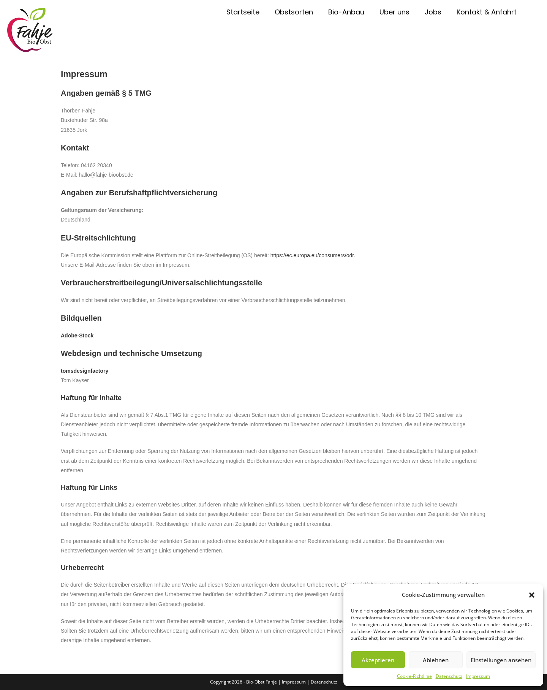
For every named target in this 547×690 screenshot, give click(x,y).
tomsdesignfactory (84, 371)
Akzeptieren (378, 660)
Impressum (478, 676)
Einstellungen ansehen (501, 660)
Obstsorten (294, 12)
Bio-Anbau (346, 12)
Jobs (433, 12)
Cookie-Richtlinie (414, 676)
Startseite (242, 12)
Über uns (394, 12)
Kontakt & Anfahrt (487, 12)
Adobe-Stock (77, 335)
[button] (532, 595)
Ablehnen (436, 660)
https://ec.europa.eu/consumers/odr (312, 255)
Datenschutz (449, 676)
